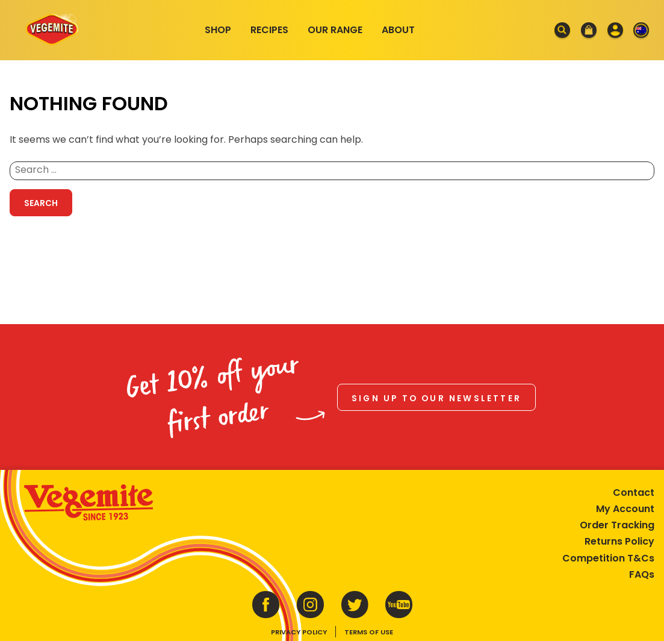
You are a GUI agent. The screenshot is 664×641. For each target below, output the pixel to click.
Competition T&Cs (608, 558)
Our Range (335, 30)
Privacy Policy (299, 632)
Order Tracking (617, 525)
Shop (218, 30)
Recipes (269, 30)
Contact (633, 492)
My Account (625, 509)
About (398, 30)
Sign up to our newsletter (436, 398)
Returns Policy (619, 541)
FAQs (641, 574)
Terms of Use (368, 632)
